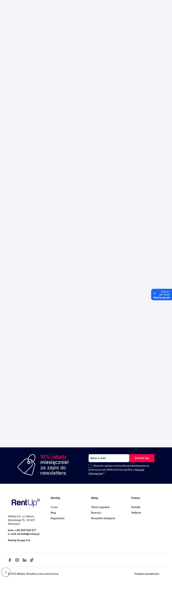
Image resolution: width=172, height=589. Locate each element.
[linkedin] (24, 560)
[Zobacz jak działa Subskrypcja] (161, 294)
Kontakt (135, 507)
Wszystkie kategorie (103, 518)
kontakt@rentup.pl (28, 533)
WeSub (21, 573)
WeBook (136, 512)
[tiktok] (31, 560)
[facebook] (10, 560)
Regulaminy (57, 518)
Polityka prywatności (147, 573)
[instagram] (17, 560)
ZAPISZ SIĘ (142, 458)
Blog (53, 512)
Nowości (96, 512)
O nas (54, 507)
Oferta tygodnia (100, 507)
